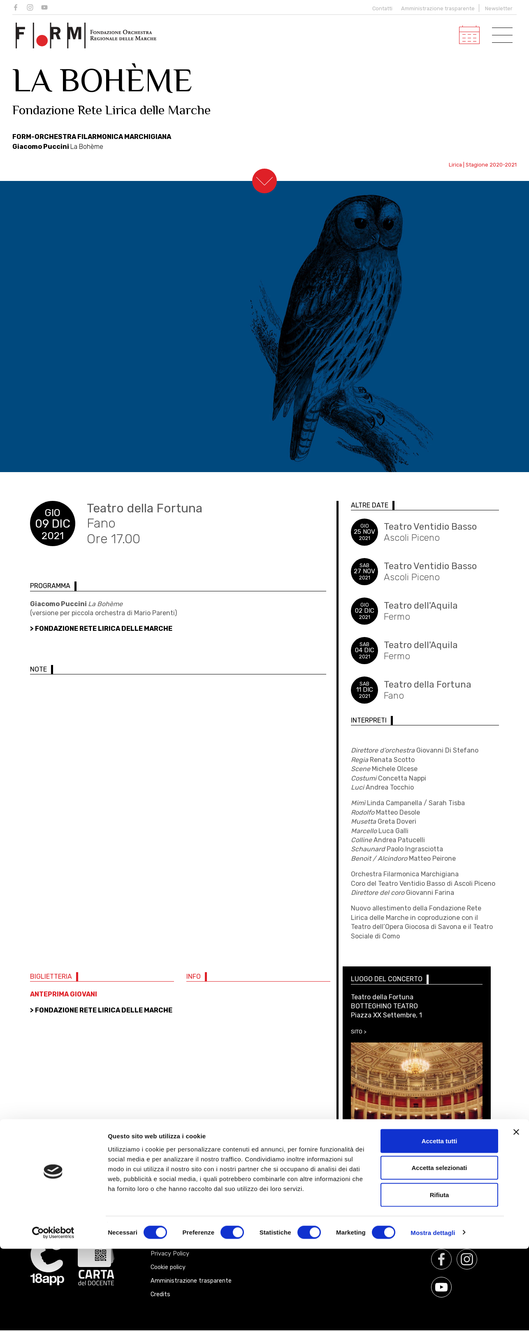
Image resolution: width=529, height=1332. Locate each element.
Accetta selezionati (439, 1251)
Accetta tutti (439, 1224)
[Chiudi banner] (516, 1215)
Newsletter (499, 8)
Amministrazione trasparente (438, 8)
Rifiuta (439, 1277)
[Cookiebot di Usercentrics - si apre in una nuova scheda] (53, 1316)
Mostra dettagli (433, 1315)
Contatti (381, 8)
